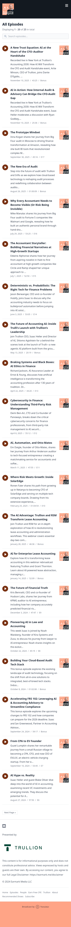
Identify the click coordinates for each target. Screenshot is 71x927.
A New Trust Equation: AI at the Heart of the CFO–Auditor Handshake (30, 51)
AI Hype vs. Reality (22, 775)
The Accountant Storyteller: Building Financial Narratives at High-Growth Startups (30, 247)
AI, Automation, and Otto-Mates (31, 442)
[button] (5, 48)
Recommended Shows (12, 896)
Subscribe (29, 896)
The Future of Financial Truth (29, 588)
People (23, 892)
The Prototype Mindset (25, 132)
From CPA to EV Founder (26, 741)
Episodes (14, 892)
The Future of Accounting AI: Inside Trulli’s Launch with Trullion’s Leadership (33, 328)
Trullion (46, 892)
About (55, 892)
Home (5, 892)
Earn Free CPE (34, 892)
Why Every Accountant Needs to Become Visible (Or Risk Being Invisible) (31, 205)
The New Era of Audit (24, 166)
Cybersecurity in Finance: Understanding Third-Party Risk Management (30, 404)
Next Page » (10, 812)
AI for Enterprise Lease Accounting (32, 553)
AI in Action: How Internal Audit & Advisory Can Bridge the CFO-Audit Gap (32, 94)
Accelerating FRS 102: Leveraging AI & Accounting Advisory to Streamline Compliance (33, 702)
